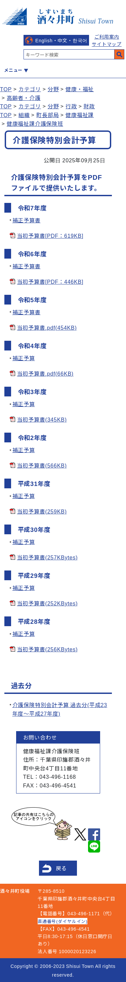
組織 (24, 115)
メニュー (13, 70)
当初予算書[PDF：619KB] (50, 235)
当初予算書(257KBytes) (47, 557)
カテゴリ (29, 89)
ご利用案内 (106, 36)
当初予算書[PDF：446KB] (50, 281)
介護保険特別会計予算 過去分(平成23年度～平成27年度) (59, 709)
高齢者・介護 (24, 98)
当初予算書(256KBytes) (47, 649)
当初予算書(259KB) (42, 511)
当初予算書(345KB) (42, 419)
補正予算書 (26, 220)
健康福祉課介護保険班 (35, 123)
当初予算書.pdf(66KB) (45, 373)
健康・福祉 (80, 89)
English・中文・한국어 (61, 40)
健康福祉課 (80, 115)
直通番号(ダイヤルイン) (62, 921)
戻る (61, 868)
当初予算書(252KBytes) (47, 603)
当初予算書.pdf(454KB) (47, 327)
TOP (6, 89)
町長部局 (47, 115)
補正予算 (23, 358)
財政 (89, 106)
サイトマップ (107, 44)
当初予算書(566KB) (42, 465)
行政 (71, 106)
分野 (53, 89)
